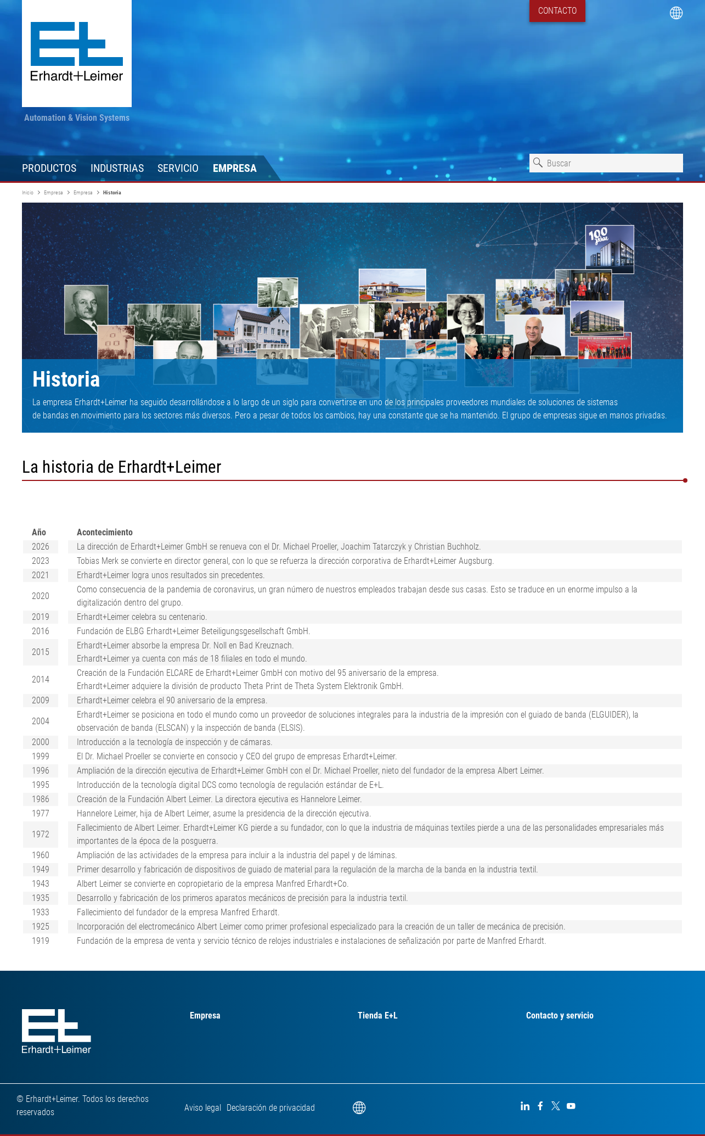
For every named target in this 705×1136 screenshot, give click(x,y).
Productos (49, 168)
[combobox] (606, 163)
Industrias (117, 168)
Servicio (178, 168)
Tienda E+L (378, 1015)
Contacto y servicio (560, 1015)
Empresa (235, 168)
